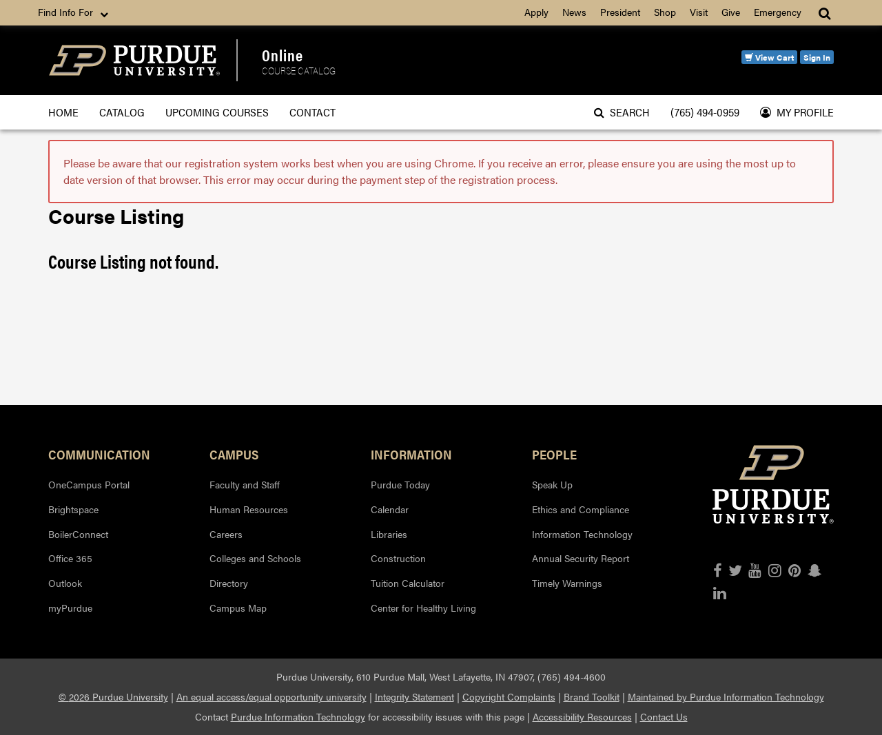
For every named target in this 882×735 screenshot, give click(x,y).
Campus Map (238, 607)
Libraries (389, 534)
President (620, 12)
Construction (398, 558)
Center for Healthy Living (423, 607)
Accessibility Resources (582, 716)
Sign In (816, 57)
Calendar (390, 509)
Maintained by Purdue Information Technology (726, 696)
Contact (312, 112)
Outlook (65, 583)
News (574, 12)
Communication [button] (99, 454)
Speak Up (552, 484)
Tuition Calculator (407, 583)
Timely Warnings (567, 583)
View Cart (769, 57)
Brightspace (73, 509)
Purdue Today (400, 484)
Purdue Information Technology (298, 716)
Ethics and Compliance (580, 509)
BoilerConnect (78, 534)
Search (622, 112)
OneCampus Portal (89, 484)
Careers (226, 534)
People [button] (554, 454)
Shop (665, 12)
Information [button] (411, 454)
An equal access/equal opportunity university (271, 696)
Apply (536, 12)
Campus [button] (233, 454)
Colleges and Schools (255, 558)
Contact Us (664, 716)
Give (730, 12)
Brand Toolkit (591, 696)
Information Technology (582, 534)
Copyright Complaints (508, 696)
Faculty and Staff (244, 484)
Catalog (122, 112)
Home (63, 112)
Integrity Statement (414, 696)
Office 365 (70, 558)
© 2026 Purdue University (113, 696)
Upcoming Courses (217, 112)
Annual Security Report (580, 558)
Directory (228, 583)
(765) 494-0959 (704, 112)
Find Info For (74, 12)
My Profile (797, 112)
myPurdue (70, 607)
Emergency (777, 12)
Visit (699, 12)
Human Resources (248, 509)
